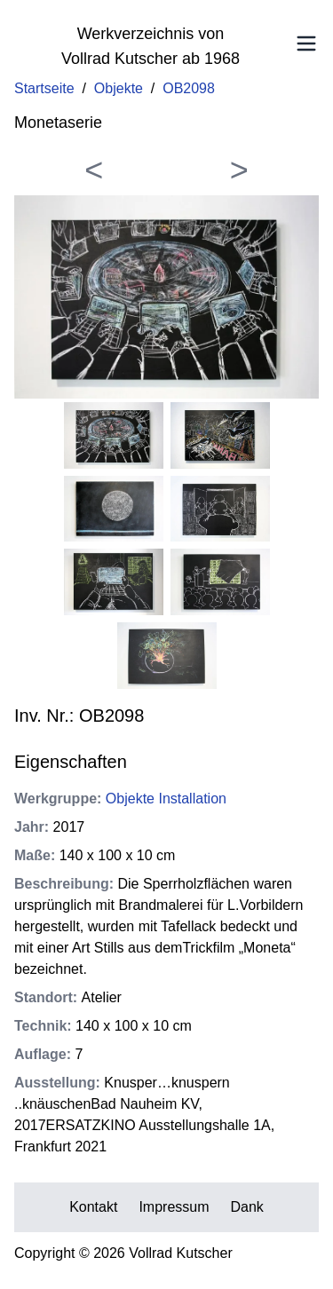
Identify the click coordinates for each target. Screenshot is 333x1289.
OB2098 (189, 88)
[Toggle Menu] (306, 43)
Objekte (118, 88)
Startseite (44, 88)
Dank (247, 1206)
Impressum (174, 1206)
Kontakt (93, 1206)
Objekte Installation (166, 798)
